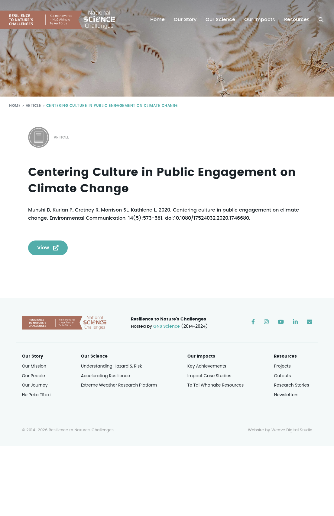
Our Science (221, 19)
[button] (321, 20)
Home (159, 19)
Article (32, 105)
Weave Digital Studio (291, 430)
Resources (297, 19)
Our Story (186, 19)
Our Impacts (260, 19)
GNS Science (166, 327)
